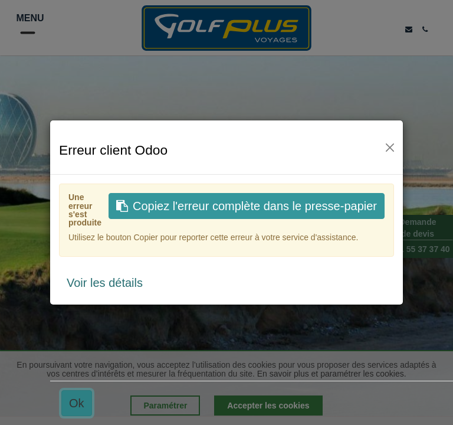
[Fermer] (390, 147)
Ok (76, 403)
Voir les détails (105, 282)
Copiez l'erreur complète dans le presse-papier (246, 206)
